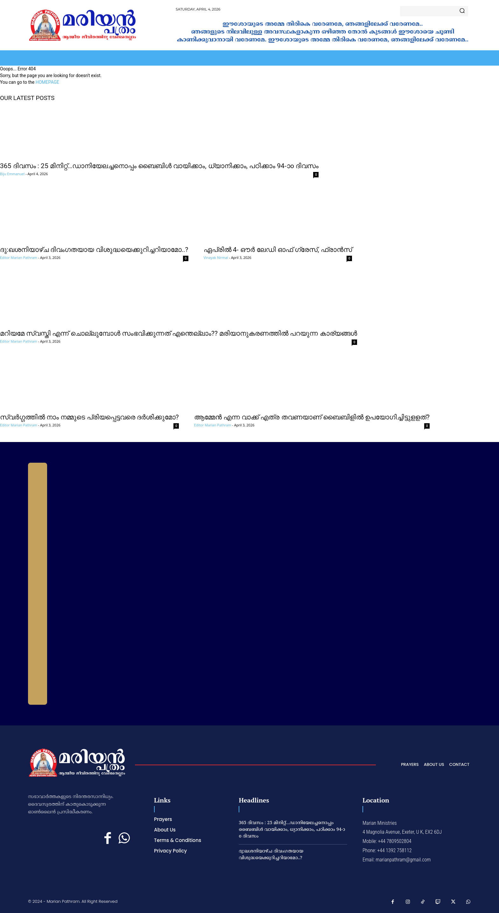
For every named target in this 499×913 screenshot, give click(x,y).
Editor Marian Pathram (18, 257)
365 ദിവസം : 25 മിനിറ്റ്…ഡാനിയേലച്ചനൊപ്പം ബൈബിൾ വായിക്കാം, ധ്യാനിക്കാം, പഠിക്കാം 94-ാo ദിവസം (159, 166)
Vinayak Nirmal (216, 257)
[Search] (462, 11)
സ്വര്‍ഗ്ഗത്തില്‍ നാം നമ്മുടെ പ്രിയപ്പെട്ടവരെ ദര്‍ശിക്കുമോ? (89, 417)
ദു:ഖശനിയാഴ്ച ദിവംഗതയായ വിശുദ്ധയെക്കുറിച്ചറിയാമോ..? (94, 249)
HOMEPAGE (47, 82)
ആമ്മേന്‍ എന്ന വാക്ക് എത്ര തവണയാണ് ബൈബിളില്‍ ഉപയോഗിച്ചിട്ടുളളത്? (312, 417)
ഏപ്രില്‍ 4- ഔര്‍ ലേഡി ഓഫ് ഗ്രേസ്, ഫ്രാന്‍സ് (278, 249)
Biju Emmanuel (12, 173)
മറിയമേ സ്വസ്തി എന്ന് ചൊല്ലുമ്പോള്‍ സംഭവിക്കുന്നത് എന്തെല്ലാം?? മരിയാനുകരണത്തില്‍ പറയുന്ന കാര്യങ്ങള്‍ (178, 333)
